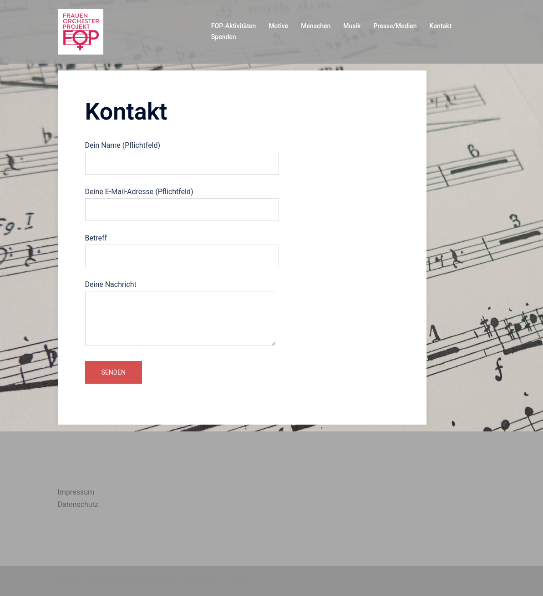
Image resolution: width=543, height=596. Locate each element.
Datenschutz (78, 504)
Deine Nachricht (180, 313)
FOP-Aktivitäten (233, 26)
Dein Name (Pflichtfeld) (182, 154)
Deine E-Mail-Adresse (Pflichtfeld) (182, 200)
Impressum (76, 492)
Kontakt (441, 26)
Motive (278, 26)
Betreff (182, 247)
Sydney (242, 580)
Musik (351, 26)
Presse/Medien (394, 26)
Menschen (315, 26)
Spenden (223, 36)
